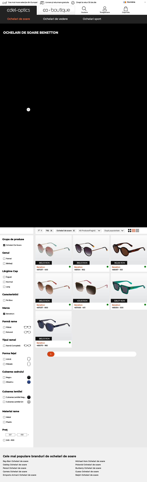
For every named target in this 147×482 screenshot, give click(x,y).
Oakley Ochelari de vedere (15, 324)
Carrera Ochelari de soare (15, 303)
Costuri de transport (59, 407)
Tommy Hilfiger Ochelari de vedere (91, 334)
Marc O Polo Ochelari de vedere (18, 327)
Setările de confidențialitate (15, 407)
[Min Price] (10, 266)
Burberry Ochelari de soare (88, 299)
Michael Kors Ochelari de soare (90, 292)
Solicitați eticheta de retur (62, 410)
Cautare (84, 12)
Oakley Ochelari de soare (15, 296)
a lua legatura (8, 410)
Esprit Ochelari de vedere (86, 327)
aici (77, 367)
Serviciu (54, 399)
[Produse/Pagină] (90, 62)
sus (143, 465)
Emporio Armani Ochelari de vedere (20, 334)
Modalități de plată (59, 403)
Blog (99, 410)
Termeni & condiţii (10, 465)
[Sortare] (114, 62)
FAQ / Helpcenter (105, 403)
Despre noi (7, 399)
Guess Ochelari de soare (87, 303)
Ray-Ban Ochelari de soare (15, 292)
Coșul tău (126, 12)
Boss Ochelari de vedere (85, 331)
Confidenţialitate (28, 465)
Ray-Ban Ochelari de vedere (16, 320)
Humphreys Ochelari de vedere (18, 331)
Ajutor (100, 399)
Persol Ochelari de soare (14, 299)
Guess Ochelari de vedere (86, 320)
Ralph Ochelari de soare (86, 306)
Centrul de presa (10, 403)
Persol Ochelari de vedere (86, 324)
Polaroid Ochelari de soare (88, 296)
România (131, 2)
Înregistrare (105, 12)
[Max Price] (22, 266)
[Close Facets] (16, 62)
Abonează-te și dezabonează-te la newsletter (119, 407)
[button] (18, 10)
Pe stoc (8, 132)
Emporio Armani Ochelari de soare (19, 306)
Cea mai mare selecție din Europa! (22, 2)
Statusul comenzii (106, 414)
